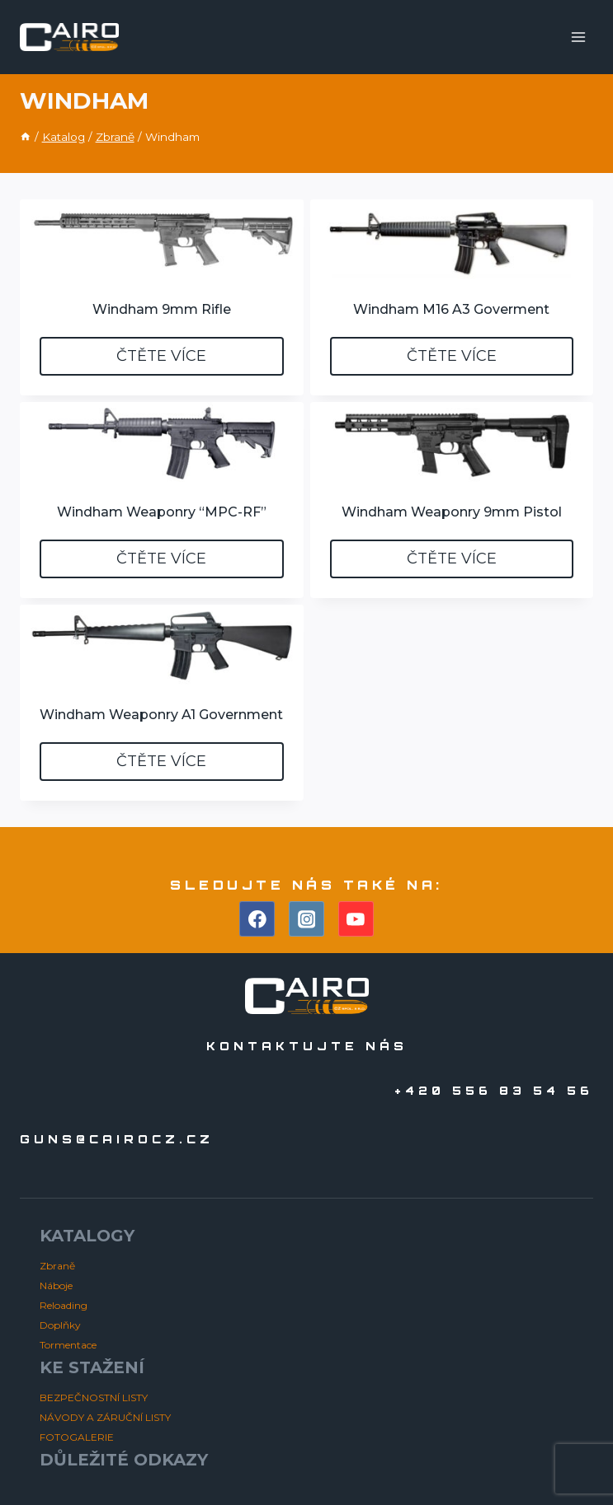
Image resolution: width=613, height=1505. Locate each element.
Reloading (63, 1305)
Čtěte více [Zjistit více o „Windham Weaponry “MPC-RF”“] (161, 558)
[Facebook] (257, 919)
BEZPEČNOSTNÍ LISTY (94, 1397)
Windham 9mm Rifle (161, 309)
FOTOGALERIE (77, 1437)
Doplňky (60, 1325)
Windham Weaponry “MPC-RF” (161, 512)
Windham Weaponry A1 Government (161, 714)
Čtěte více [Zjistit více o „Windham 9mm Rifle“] (161, 356)
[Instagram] (307, 919)
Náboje (56, 1285)
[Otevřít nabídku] (578, 36)
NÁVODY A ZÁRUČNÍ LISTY (105, 1417)
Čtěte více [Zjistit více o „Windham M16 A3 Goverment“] (452, 356)
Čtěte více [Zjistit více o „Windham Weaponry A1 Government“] (161, 761)
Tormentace (68, 1345)
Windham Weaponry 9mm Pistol (452, 512)
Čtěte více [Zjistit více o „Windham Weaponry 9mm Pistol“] (452, 558)
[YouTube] (356, 919)
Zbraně (57, 1266)
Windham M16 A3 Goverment (451, 309)
